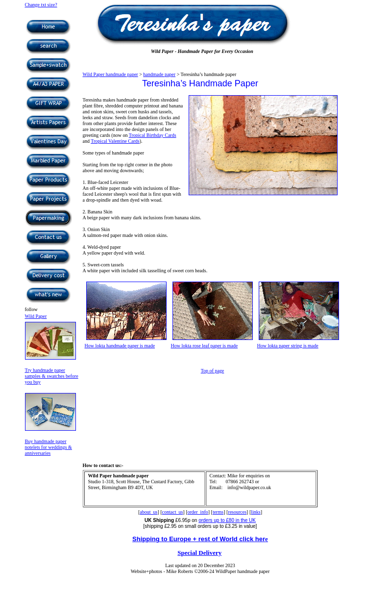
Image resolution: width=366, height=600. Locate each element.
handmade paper (159, 74)
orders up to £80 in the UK (227, 520)
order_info (198, 512)
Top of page (212, 370)
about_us (148, 512)
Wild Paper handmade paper (110, 74)
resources (237, 512)
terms (218, 512)
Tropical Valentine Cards (115, 141)
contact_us (172, 512)
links (255, 512)
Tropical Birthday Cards (152, 135)
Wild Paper (36, 316)
